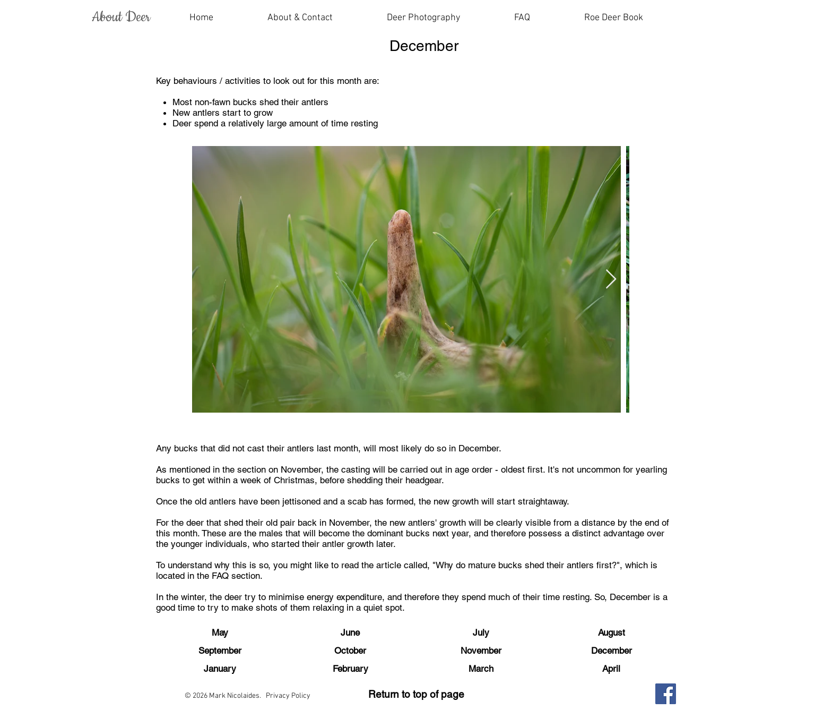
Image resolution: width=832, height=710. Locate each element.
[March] (480, 669)
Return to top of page (416, 694)
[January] (219, 669)
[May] (219, 633)
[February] (350, 669)
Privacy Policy (288, 695)
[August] (611, 633)
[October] (350, 651)
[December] (611, 651)
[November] (480, 651)
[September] (219, 651)
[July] (480, 633)
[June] (350, 633)
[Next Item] (611, 279)
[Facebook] (665, 693)
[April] (611, 669)
